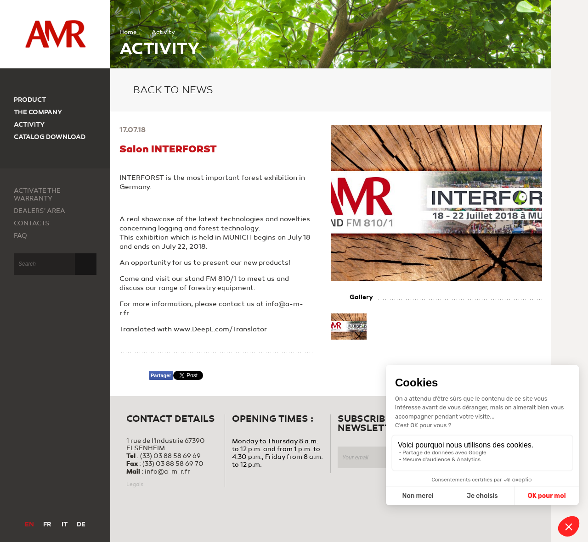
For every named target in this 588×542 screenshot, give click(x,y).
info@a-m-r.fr (167, 471)
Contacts (32, 223)
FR (47, 524)
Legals (134, 484)
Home (127, 32)
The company (38, 112)
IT (65, 524)
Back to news (166, 90)
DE (81, 524)
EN (29, 524)
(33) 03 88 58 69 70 (173, 464)
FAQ (20, 236)
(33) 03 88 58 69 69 (170, 456)
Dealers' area (39, 211)
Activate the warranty (37, 194)
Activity (29, 125)
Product (30, 100)
